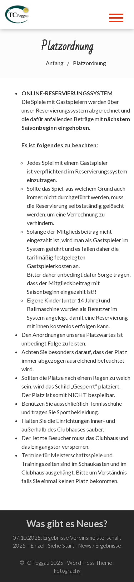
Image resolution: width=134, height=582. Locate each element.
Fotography (67, 570)
